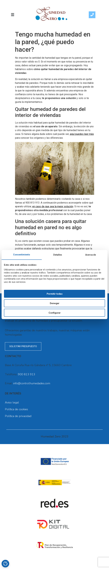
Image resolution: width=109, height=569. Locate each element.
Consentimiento (21, 254)
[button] (12, 15)
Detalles (57, 254)
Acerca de (90, 254)
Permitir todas (54, 293)
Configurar (55, 312)
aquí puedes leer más (82, 134)
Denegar (54, 303)
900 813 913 (26, 374)
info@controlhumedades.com (31, 383)
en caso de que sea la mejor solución (52, 206)
